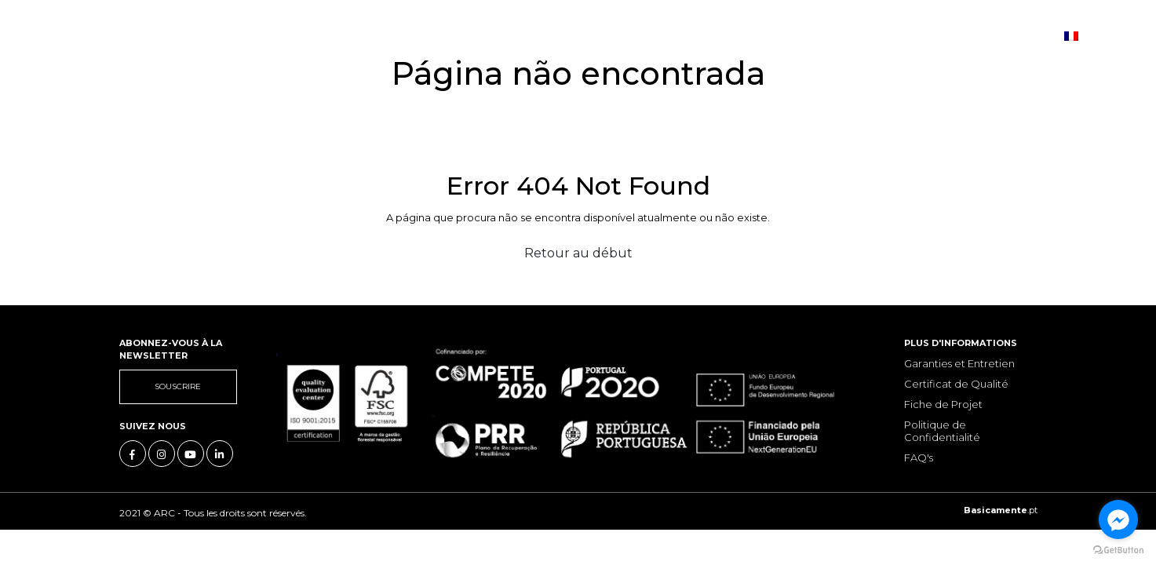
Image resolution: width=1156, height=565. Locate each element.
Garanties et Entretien (959, 363)
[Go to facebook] (1118, 519)
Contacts (538, 35)
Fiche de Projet (943, 404)
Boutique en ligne (648, 35)
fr (1078, 35)
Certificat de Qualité (956, 383)
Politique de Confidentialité (942, 430)
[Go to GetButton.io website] (1118, 549)
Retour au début (578, 253)
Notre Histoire (231, 35)
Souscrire (178, 386)
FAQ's (918, 457)
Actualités (454, 35)
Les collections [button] (350, 35)
